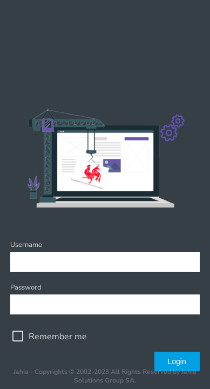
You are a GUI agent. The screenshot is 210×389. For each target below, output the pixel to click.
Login (176, 361)
